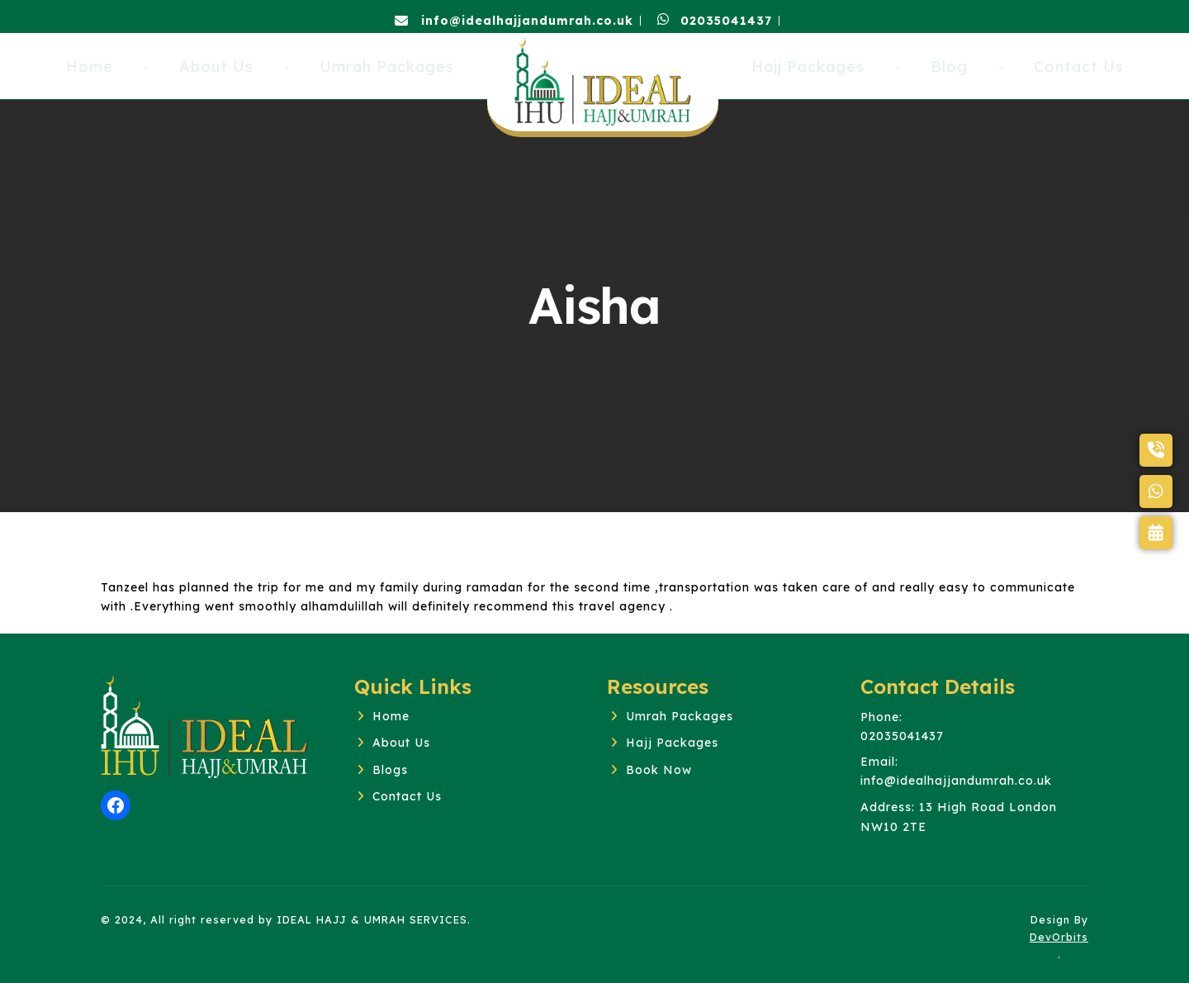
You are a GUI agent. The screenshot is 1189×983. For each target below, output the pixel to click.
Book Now (659, 769)
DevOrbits (1059, 936)
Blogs (390, 769)
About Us (401, 742)
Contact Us (407, 796)
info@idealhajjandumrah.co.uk (513, 20)
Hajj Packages (672, 742)
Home (391, 716)
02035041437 (714, 20)
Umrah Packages (679, 716)
